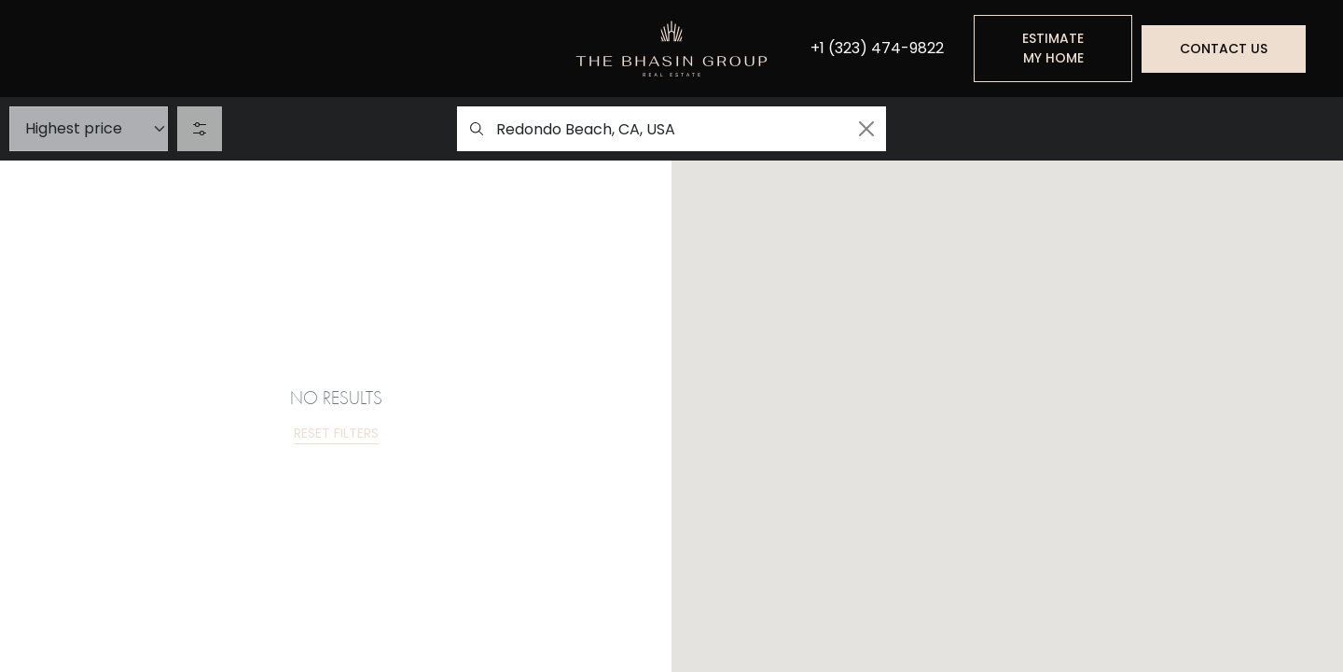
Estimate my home (1053, 48)
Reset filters (336, 433)
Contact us (1223, 48)
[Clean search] (866, 128)
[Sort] (88, 128)
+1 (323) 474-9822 (877, 48)
